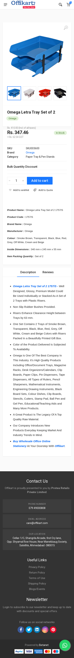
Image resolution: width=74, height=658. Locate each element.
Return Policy (37, 572)
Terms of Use (37, 578)
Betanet (44, 645)
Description (28, 272)
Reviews (48, 272)
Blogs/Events (37, 589)
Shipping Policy (37, 583)
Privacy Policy (37, 567)
